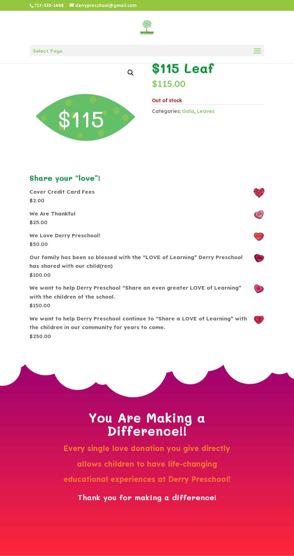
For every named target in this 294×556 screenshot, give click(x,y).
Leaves (206, 111)
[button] (130, 73)
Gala (188, 111)
